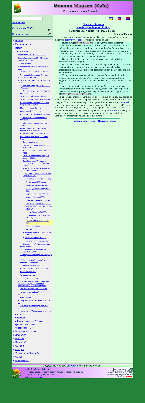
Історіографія (31, 242)
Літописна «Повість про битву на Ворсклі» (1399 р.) (36, 178)
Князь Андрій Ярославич (30, 117)
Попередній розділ (80, 121)
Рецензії (21, 336)
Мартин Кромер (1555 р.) (36, 208)
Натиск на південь (30, 149)
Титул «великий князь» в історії (33, 100)
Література (20, 355)
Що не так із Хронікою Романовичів (35, 120)
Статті (20, 333)
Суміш (18, 380)
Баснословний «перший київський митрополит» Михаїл (34, 108)
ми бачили (112, 110)
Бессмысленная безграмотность (36, 254)
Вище (94, 121)
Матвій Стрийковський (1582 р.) (39, 215)
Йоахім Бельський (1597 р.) (37, 224)
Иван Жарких (22, 384)
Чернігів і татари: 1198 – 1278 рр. (33, 305)
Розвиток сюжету (33, 238)
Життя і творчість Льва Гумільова (31, 57)
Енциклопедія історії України (30, 340)
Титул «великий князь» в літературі (35, 104)
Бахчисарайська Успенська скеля (34, 75)
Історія (18, 49)
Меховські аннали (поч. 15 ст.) (38, 188)
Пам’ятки (19, 360)
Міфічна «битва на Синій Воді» (35, 140)
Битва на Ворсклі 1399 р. (35, 251)
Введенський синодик (29, 294)
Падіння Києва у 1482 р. (32, 280)
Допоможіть (72, 389)
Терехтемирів (25, 66)
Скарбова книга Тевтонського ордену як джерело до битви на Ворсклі (36, 171)
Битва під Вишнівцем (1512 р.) (35, 284)
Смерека (19, 368)
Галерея (19, 372)
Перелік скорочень (28, 287)
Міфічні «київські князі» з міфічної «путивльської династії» (34, 136)
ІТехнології (20, 364)
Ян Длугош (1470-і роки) (36, 192)
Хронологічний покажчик (26, 344)
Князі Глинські (26, 314)
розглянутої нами (73, 40)
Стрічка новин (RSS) (22, 28)
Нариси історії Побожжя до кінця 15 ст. (36, 329)
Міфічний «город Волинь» (31, 113)
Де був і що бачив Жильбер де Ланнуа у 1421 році (33, 264)
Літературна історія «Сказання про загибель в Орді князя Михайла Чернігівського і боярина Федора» (33, 300)
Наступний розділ (107, 121)
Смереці (38, 401)
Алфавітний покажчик (25, 348)
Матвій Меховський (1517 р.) (38, 195)
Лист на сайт (18, 22)
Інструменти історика (25, 351)
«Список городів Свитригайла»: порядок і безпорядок (33, 276)
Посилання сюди (20, 34)
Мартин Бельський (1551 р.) (37, 204)
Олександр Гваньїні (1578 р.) (38, 211)
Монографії (22, 53)
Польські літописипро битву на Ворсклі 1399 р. (93, 26)
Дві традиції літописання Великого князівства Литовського (33, 79)
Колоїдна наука (23, 45)
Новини (19, 41)
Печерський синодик (28, 291)
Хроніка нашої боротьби (27, 376)
